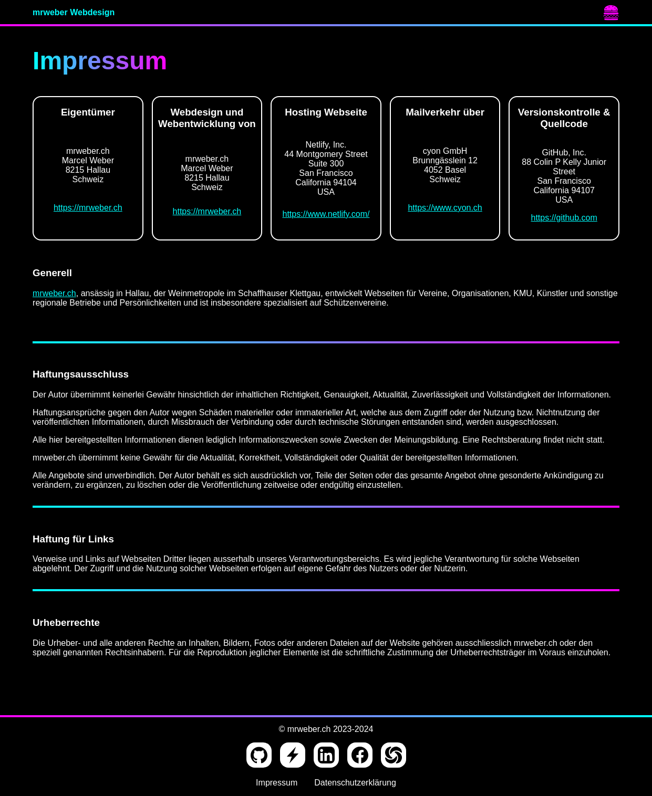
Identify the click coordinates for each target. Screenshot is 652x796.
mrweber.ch (54, 293)
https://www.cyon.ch (445, 207)
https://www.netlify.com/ (326, 214)
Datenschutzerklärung (355, 782)
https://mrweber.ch (88, 207)
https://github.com (564, 217)
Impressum (276, 782)
